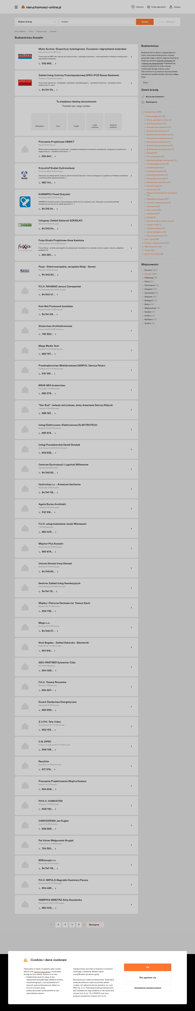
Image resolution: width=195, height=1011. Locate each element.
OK (147, 967)
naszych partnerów (42, 972)
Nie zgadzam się (148, 978)
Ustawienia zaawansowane (147, 988)
